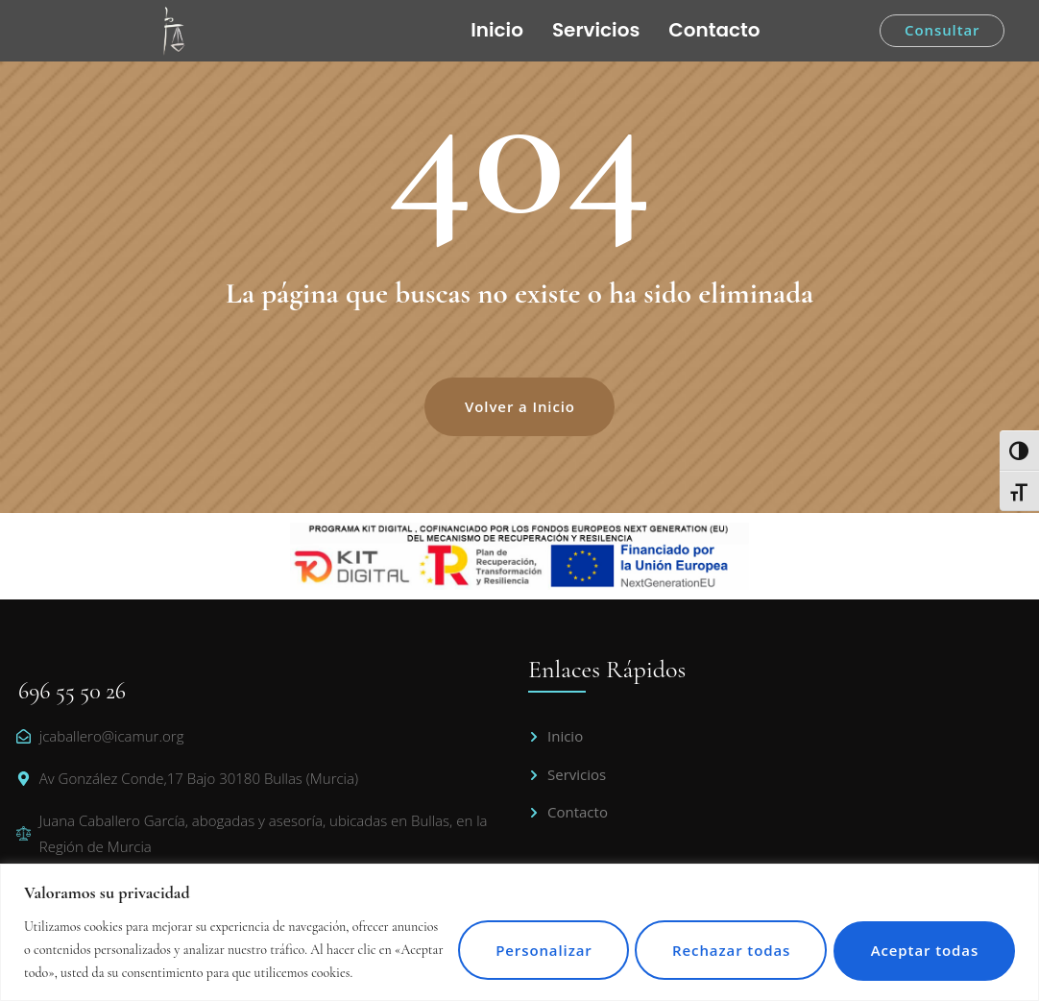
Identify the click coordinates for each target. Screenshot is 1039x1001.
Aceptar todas (920, 937)
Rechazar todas (715, 937)
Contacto (714, 29)
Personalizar (517, 937)
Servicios (596, 29)
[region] (519, 921)
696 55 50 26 (72, 691)
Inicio (497, 29)
